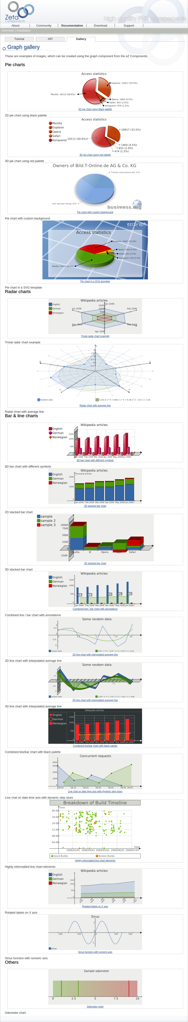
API (50, 39)
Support (129, 25)
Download (100, 25)
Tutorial (19, 39)
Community (44, 25)
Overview (7, 30)
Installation (23, 30)
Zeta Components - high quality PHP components (94, 11)
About (15, 25)
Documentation (72, 25)
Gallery (81, 39)
